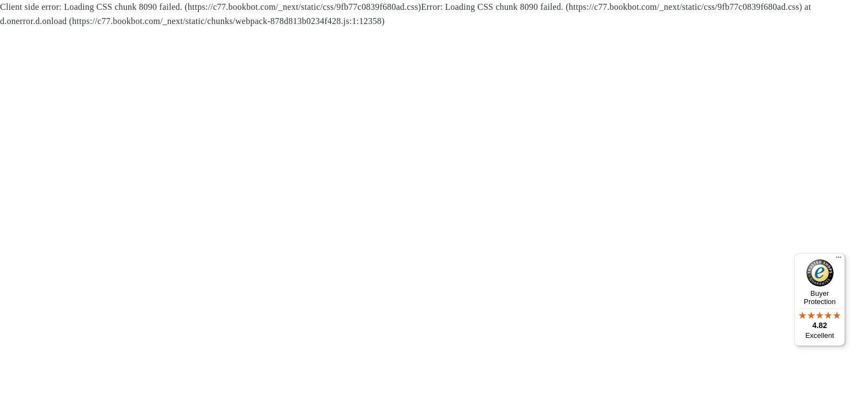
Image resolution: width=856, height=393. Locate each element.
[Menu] (838, 259)
